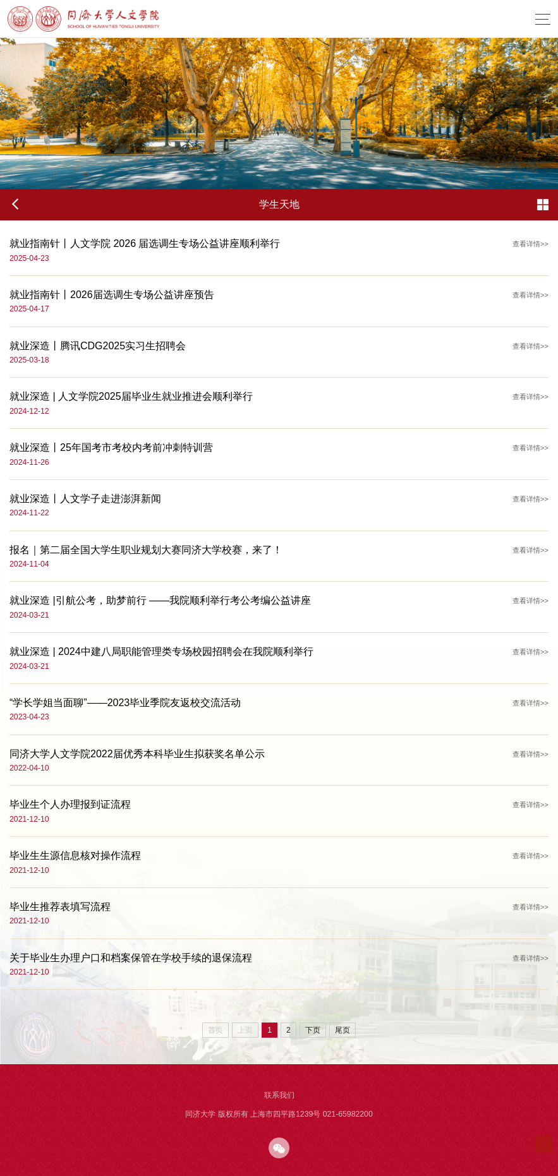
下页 (312, 1030)
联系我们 (279, 1095)
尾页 (342, 1030)
